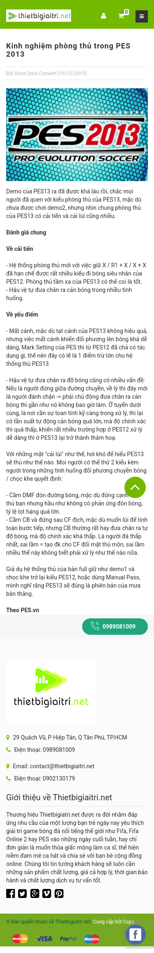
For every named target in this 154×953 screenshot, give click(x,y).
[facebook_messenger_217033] (135, 934)
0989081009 (119, 626)
